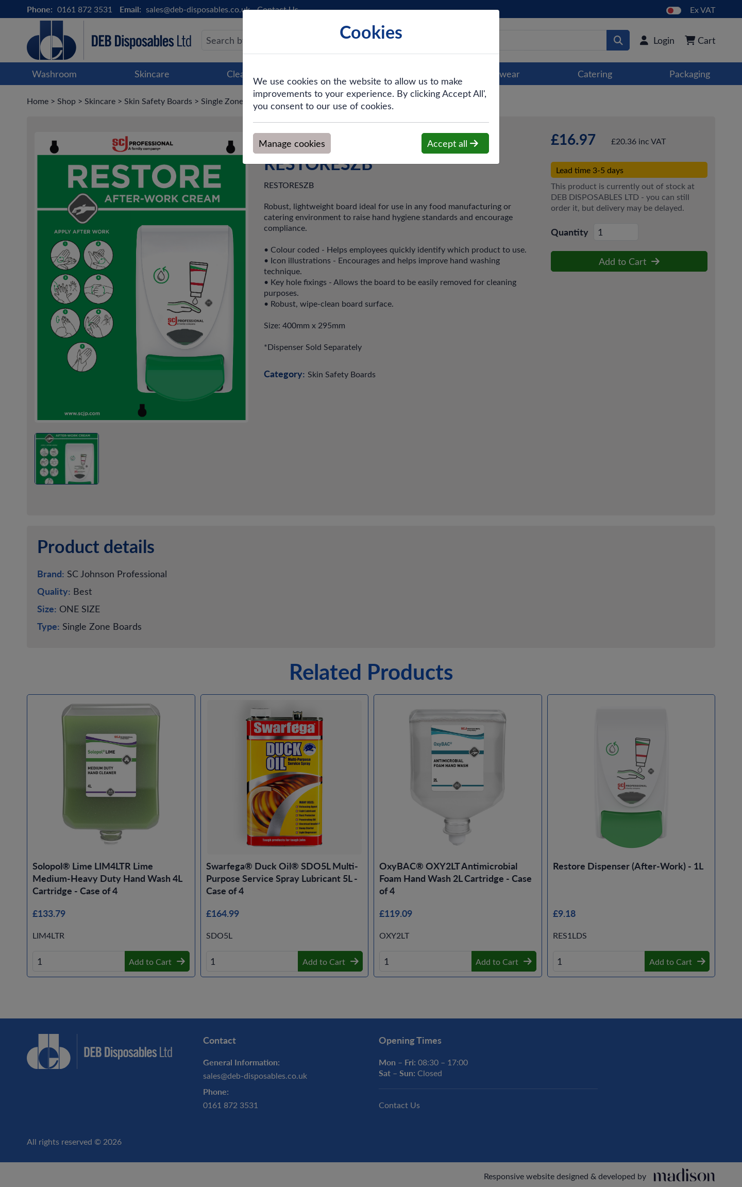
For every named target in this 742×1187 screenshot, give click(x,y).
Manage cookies (292, 143)
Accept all (452, 143)
